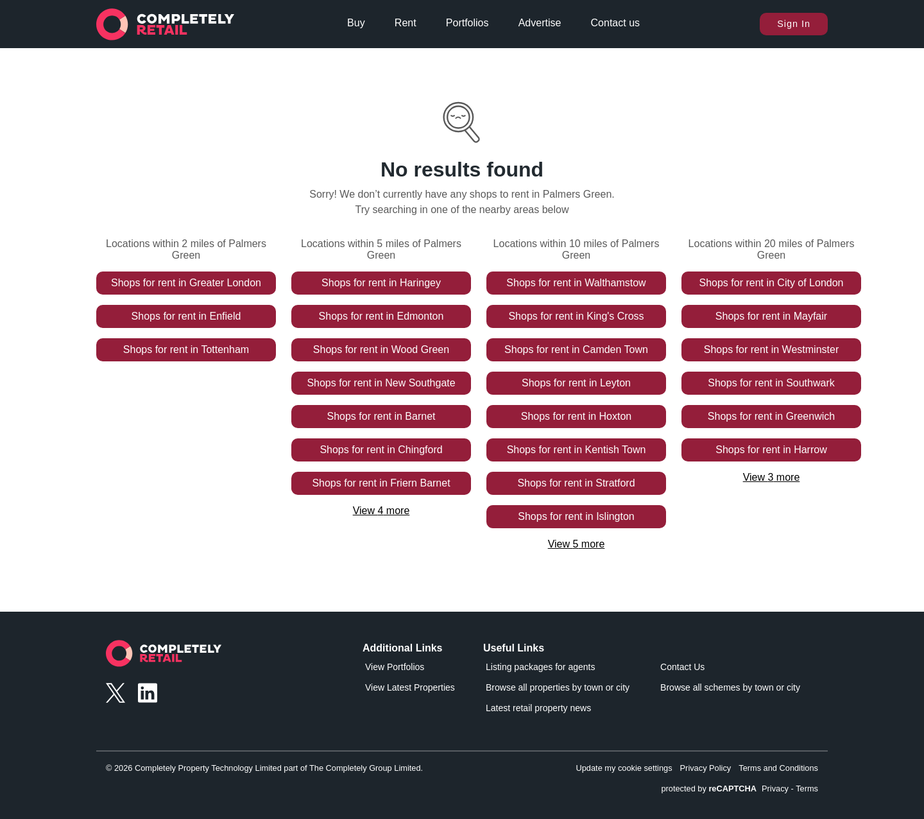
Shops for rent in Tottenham (186, 349)
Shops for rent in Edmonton (381, 316)
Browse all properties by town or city (557, 687)
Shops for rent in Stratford (576, 483)
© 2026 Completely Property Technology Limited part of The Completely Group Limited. (264, 768)
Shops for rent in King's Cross (576, 316)
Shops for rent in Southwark (771, 382)
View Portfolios (394, 667)
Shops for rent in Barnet (381, 416)
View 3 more (771, 477)
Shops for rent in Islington (576, 516)
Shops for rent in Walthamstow (576, 282)
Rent (405, 22)
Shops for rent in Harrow (770, 449)
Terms (807, 788)
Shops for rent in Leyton (576, 382)
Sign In (793, 24)
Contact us (615, 22)
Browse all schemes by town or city (730, 687)
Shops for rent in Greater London (186, 282)
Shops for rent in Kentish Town (576, 449)
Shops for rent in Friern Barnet (381, 483)
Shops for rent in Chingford (381, 449)
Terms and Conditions (778, 768)
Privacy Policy (706, 768)
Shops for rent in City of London (771, 282)
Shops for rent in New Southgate (381, 382)
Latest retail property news (538, 708)
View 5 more (576, 544)
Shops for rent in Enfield (186, 316)
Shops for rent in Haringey (381, 282)
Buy (356, 22)
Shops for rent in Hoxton (576, 416)
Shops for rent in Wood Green (381, 349)
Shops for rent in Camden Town (576, 349)
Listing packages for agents (540, 667)
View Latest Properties (410, 687)
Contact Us (682, 667)
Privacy (775, 788)
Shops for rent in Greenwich (771, 416)
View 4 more (381, 510)
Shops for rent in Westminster (771, 349)
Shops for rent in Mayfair (771, 316)
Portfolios (467, 22)
